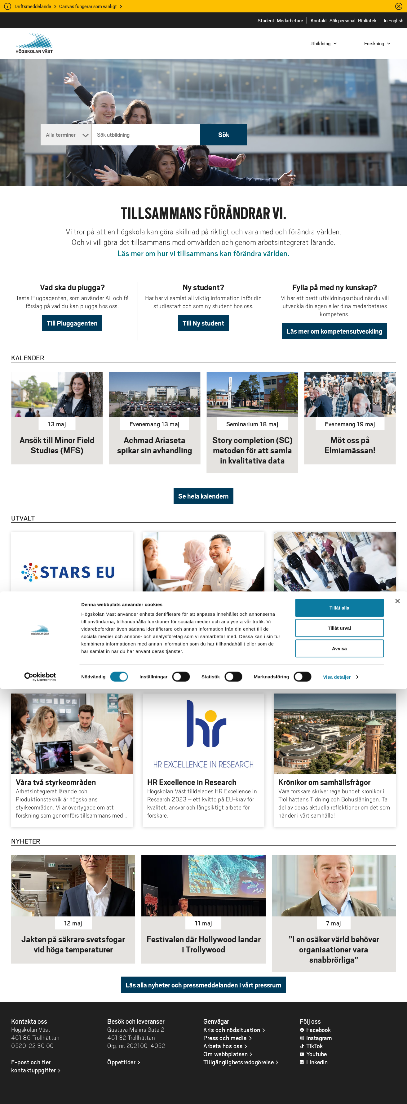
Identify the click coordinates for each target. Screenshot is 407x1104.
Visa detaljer (337, 1091)
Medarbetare (290, 20)
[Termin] (66, 134)
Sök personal (343, 20)
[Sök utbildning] (146, 134)
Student (266, 20)
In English (393, 20)
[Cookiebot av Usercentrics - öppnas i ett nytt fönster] (40, 1092)
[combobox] (365, 43)
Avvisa (339, 1063)
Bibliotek (367, 20)
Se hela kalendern (203, 495)
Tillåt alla (339, 1022)
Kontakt (319, 20)
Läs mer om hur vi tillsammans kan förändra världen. (203, 253)
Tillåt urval (339, 1043)
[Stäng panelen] (397, 1016)
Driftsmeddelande (33, 6)
